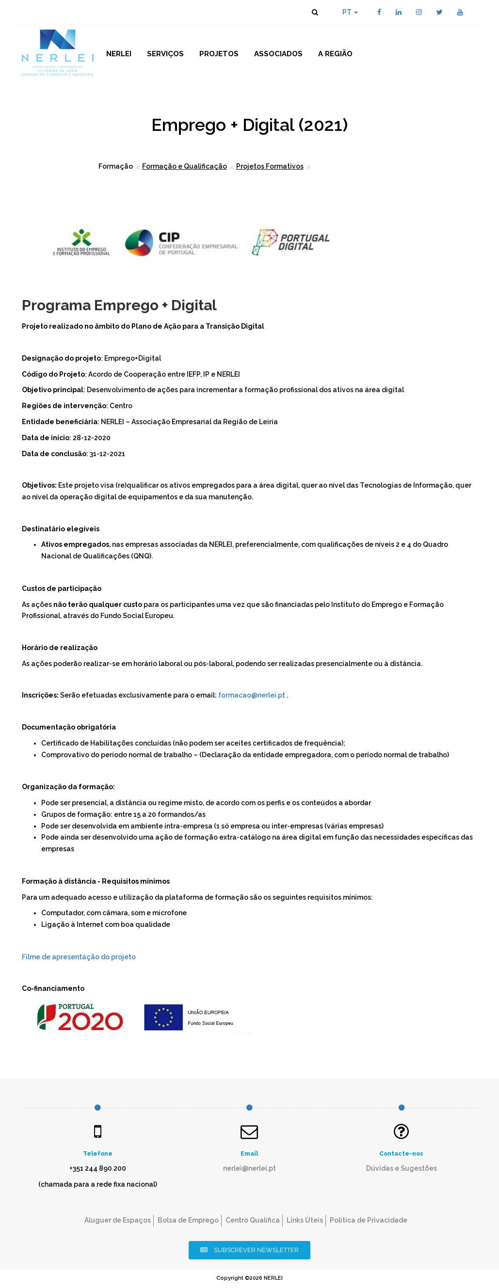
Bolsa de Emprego (188, 1220)
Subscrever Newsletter (249, 1250)
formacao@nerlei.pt (251, 695)
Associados (278, 53)
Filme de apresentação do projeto (79, 957)
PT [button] (350, 12)
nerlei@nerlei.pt (249, 1168)
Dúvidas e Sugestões (401, 1168)
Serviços (165, 53)
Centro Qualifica (252, 1220)
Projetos (219, 53)
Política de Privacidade (368, 1220)
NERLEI (118, 53)
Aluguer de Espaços (117, 1220)
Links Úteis (305, 1220)
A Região (335, 53)
